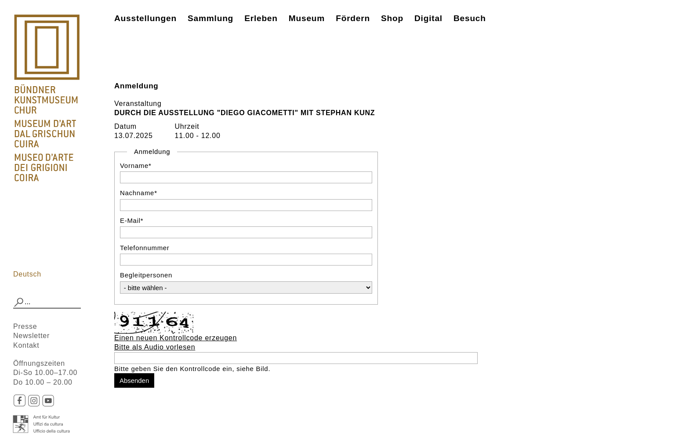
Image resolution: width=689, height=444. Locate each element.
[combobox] (47, 302)
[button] (19, 302)
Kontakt (26, 345)
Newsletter (31, 335)
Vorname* (136, 165)
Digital (428, 18)
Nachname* (138, 193)
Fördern (353, 18)
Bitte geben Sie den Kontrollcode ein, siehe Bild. (192, 368)
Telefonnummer (145, 247)
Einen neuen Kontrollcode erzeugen (175, 338)
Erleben (261, 18)
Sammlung (210, 18)
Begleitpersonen (146, 275)
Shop (392, 18)
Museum (307, 18)
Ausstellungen (145, 18)
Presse (25, 326)
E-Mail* (131, 220)
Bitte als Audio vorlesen (154, 347)
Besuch (469, 18)
